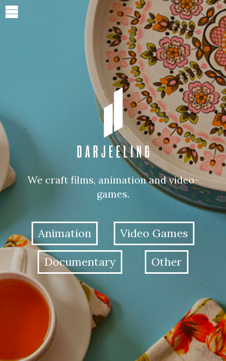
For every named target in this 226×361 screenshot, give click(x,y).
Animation (64, 233)
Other (166, 262)
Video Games (154, 233)
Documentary (80, 262)
